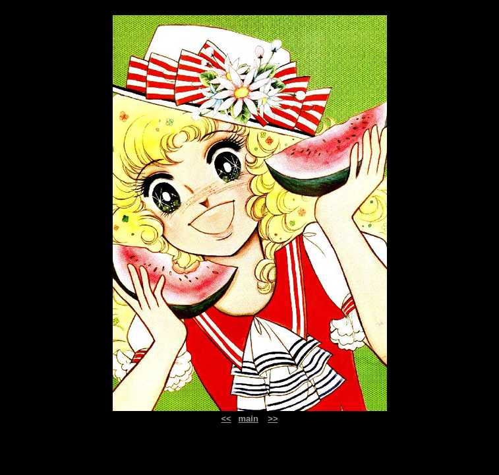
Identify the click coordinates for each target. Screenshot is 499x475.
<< (226, 419)
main (248, 419)
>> (273, 419)
